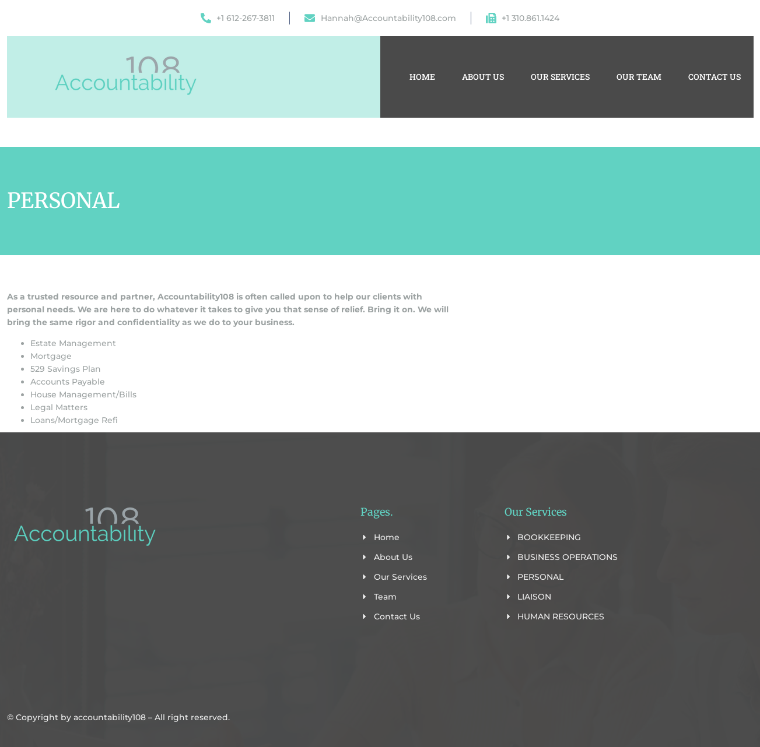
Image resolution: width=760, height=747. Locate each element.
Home (422, 76)
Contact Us (714, 76)
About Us (483, 76)
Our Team (639, 76)
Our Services (560, 76)
